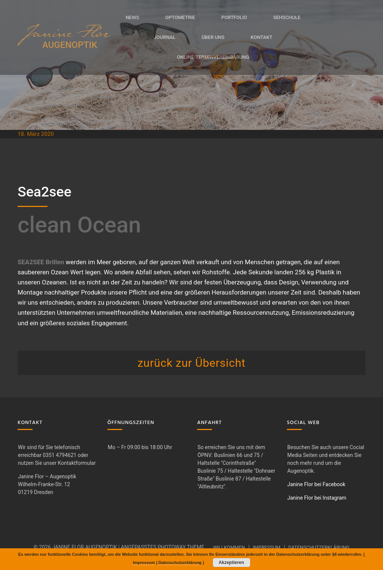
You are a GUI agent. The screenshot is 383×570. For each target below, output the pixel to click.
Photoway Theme (180, 547)
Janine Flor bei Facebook (316, 484)
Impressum (267, 547)
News (132, 17)
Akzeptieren (231, 562)
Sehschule (286, 17)
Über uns (213, 37)
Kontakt (261, 37)
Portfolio (234, 17)
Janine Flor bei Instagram (316, 498)
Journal (164, 37)
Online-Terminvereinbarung (213, 57)
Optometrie (180, 17)
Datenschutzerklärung (319, 547)
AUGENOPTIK (69, 45)
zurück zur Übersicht (192, 362)
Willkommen (229, 547)
